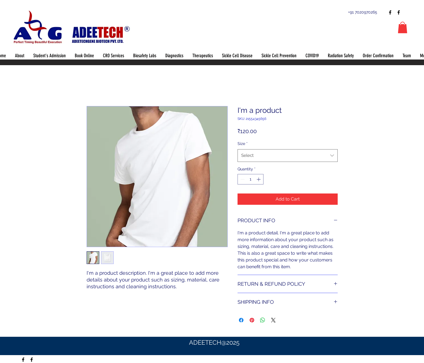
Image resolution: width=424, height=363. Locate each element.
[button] (402, 27)
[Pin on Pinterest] (252, 320)
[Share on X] (273, 320)
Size (243, 143)
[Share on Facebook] (241, 320)
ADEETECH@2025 (214, 342)
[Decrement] (241, 179)
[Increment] (259, 179)
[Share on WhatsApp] (262, 320)
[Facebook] (390, 12)
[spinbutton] (250, 179)
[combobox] (288, 155)
